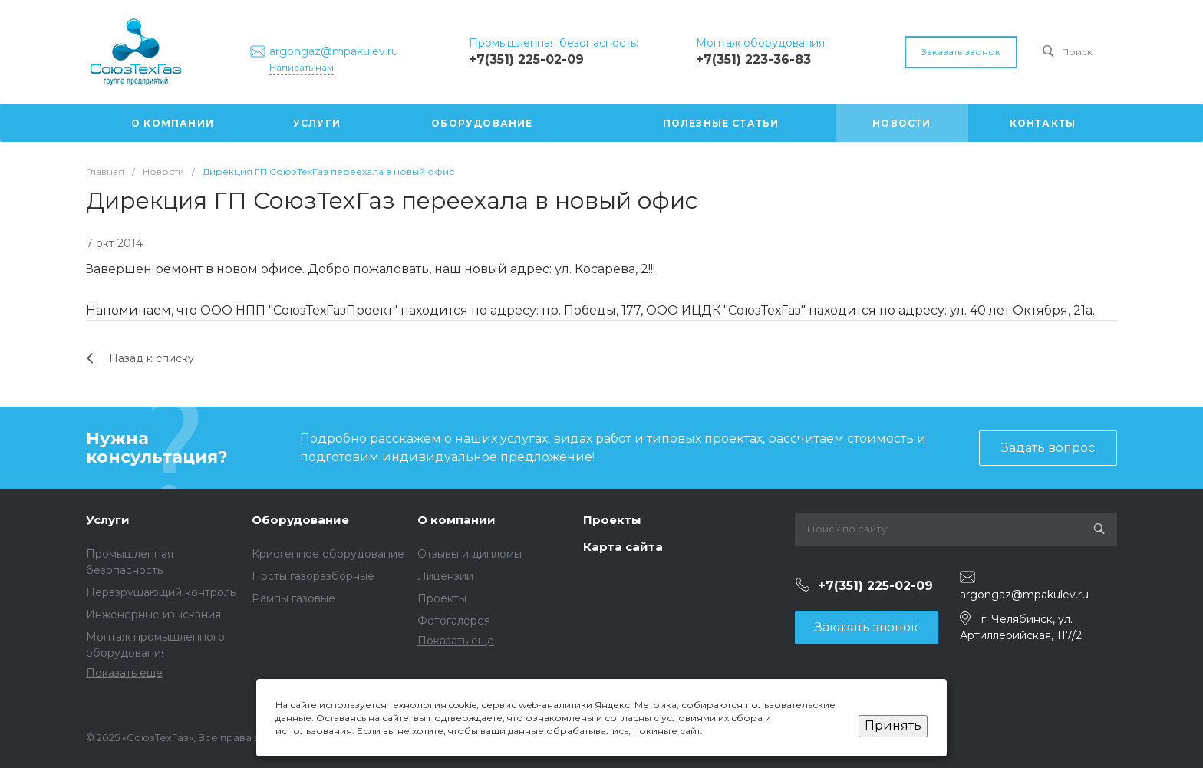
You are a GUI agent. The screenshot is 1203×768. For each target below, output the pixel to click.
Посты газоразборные (313, 576)
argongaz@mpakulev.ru (1024, 595)
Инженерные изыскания (153, 614)
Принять (893, 725)
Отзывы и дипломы (469, 554)
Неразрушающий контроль (161, 592)
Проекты (441, 598)
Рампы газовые (293, 598)
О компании (456, 520)
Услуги (108, 520)
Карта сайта (623, 546)
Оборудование (300, 520)
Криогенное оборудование (328, 554)
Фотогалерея (453, 621)
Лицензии (445, 576)
